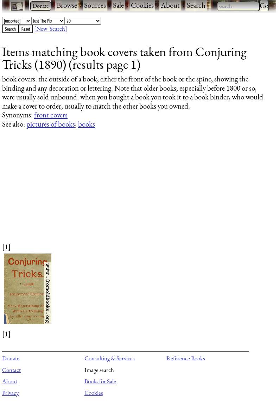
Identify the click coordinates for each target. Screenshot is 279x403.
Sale (118, 5)
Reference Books (185, 358)
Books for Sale (100, 381)
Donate (10, 358)
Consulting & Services (109, 358)
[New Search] (50, 28)
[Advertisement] (134, 192)
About (170, 5)
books (86, 124)
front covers (51, 115)
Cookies (142, 5)
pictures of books (50, 124)
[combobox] (238, 6)
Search (196, 5)
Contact (11, 370)
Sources (95, 5)
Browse (67, 5)
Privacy (10, 393)
